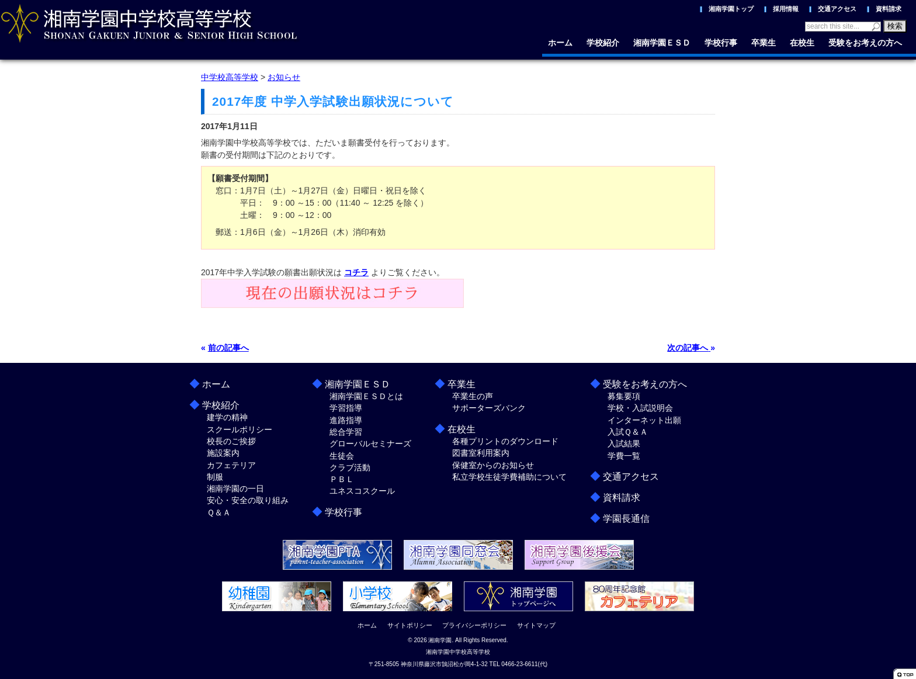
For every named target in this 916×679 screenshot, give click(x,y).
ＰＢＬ (341, 479)
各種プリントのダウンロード (505, 441)
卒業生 (763, 42)
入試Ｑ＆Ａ (628, 432)
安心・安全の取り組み (248, 500)
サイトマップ (536, 625)
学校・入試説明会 (640, 408)
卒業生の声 (472, 396)
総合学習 (345, 432)
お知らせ (284, 77)
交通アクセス (837, 8)
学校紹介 (603, 42)
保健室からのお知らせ (493, 465)
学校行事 (721, 42)
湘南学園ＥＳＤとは (366, 396)
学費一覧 (624, 455)
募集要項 (624, 396)
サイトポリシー (409, 625)
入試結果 (624, 443)
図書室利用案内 (480, 453)
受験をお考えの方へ (865, 42)
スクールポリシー (239, 429)
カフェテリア (231, 465)
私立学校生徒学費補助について (509, 476)
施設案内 (223, 453)
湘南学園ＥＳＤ (662, 42)
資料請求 (888, 8)
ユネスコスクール (362, 491)
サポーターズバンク (489, 408)
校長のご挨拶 (231, 441)
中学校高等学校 (229, 77)
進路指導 (345, 420)
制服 (215, 476)
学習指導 (345, 408)
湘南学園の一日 (235, 488)
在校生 (802, 42)
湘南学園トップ (731, 8)
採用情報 (786, 8)
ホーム (560, 42)
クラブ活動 (349, 467)
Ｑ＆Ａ (219, 512)
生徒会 (341, 455)
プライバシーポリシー (474, 625)
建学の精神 (227, 417)
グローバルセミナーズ (370, 443)
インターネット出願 (644, 420)
